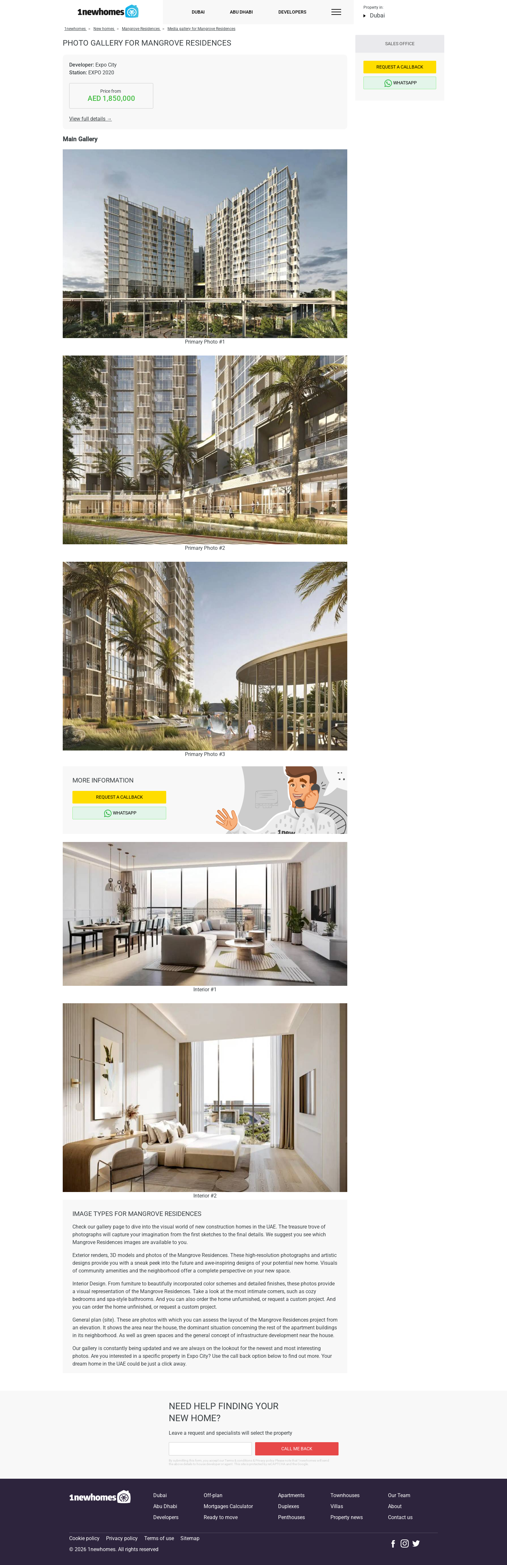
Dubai (198, 12)
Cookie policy (84, 1538)
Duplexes (288, 1506)
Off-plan (213, 1495)
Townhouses (345, 1495)
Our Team (399, 1495)
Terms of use (159, 1538)
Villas (336, 1506)
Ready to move (221, 1517)
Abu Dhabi (241, 12)
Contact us (400, 1517)
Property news (346, 1517)
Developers (292, 12)
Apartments (291, 1495)
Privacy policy (122, 1538)
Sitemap (190, 1538)
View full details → (90, 119)
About (395, 1506)
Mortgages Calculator (228, 1506)
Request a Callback (119, 797)
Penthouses (291, 1517)
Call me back (296, 1448)
